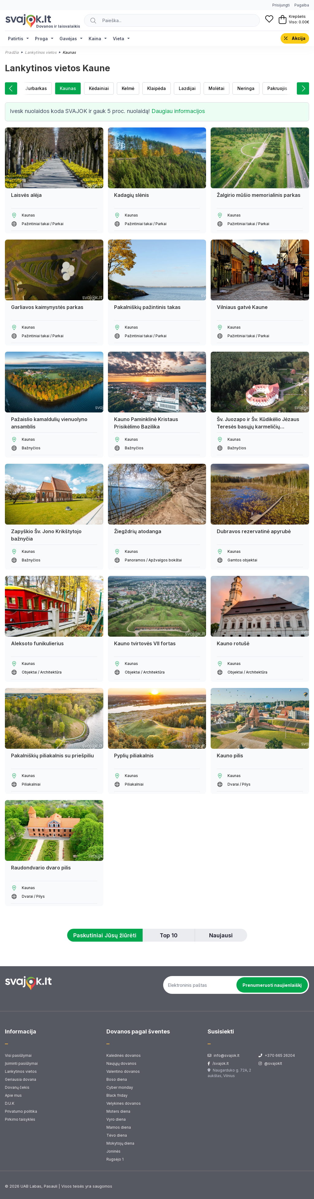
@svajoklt (270, 1063)
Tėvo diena (116, 1135)
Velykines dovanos (123, 1103)
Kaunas (68, 88)
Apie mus (13, 1095)
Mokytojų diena (120, 1143)
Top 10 (169, 935)
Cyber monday (119, 1087)
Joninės (113, 1151)
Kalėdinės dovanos (123, 1055)
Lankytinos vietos (40, 52)
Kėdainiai (99, 88)
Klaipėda (156, 88)
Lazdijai (187, 88)
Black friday (117, 1095)
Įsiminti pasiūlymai (21, 1063)
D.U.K (9, 1103)
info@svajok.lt (223, 1055)
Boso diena (116, 1079)
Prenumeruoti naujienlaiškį (272, 985)
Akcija (294, 38)
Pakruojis (277, 88)
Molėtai (216, 88)
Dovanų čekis (17, 1087)
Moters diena (118, 1111)
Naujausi (221, 935)
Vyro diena (116, 1119)
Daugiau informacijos (178, 111)
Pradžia (12, 52)
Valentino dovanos (123, 1071)
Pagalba (301, 5)
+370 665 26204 (276, 1055)
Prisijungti (281, 5)
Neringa (246, 88)
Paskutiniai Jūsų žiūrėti (104, 935)
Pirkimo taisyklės (20, 1119)
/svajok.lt (218, 1063)
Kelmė (128, 88)
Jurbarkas (36, 88)
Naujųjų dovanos (121, 1063)
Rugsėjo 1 (115, 1159)
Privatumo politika (21, 1111)
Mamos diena (118, 1127)
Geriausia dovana (20, 1079)
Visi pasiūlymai (18, 1055)
